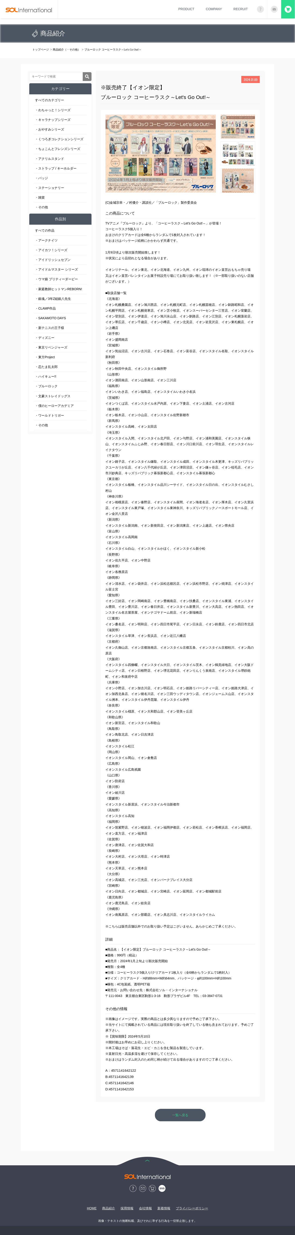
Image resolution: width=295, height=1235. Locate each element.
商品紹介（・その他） (66, 49)
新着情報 (163, 1208)
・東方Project (45, 357)
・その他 (41, 207)
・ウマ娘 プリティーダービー (56, 279)
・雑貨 (40, 197)
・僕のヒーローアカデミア (54, 406)
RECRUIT (240, 9)
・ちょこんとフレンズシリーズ (57, 149)
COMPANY (214, 9)
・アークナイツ (46, 240)
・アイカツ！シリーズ (51, 250)
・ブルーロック (46, 386)
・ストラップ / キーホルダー (56, 168)
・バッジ (41, 178)
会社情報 (145, 1208)
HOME (92, 1208)
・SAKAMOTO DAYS (50, 318)
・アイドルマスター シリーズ (56, 269)
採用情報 (127, 1208)
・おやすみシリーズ (49, 129)
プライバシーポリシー (192, 1208)
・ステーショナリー (49, 188)
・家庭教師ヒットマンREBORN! (58, 289)
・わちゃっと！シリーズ (53, 110)
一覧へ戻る (180, 1115)
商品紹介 (108, 1208)
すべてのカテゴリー (49, 100)
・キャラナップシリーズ (53, 120)
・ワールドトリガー (49, 415)
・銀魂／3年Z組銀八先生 (53, 299)
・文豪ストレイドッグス (53, 396)
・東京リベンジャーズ (51, 347)
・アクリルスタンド (49, 159)
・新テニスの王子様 (49, 328)
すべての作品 (44, 230)
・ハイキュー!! (45, 376)
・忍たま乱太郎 (46, 367)
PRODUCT (186, 9)
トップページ (40, 49)
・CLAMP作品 (45, 308)
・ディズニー (44, 338)
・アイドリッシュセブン (53, 260)
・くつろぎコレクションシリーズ (59, 139)
